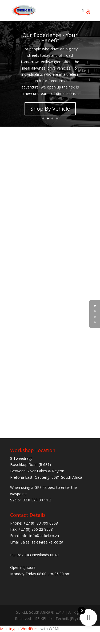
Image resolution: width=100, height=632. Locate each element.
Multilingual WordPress (19, 628)
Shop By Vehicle (50, 108)
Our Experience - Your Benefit (50, 37)
